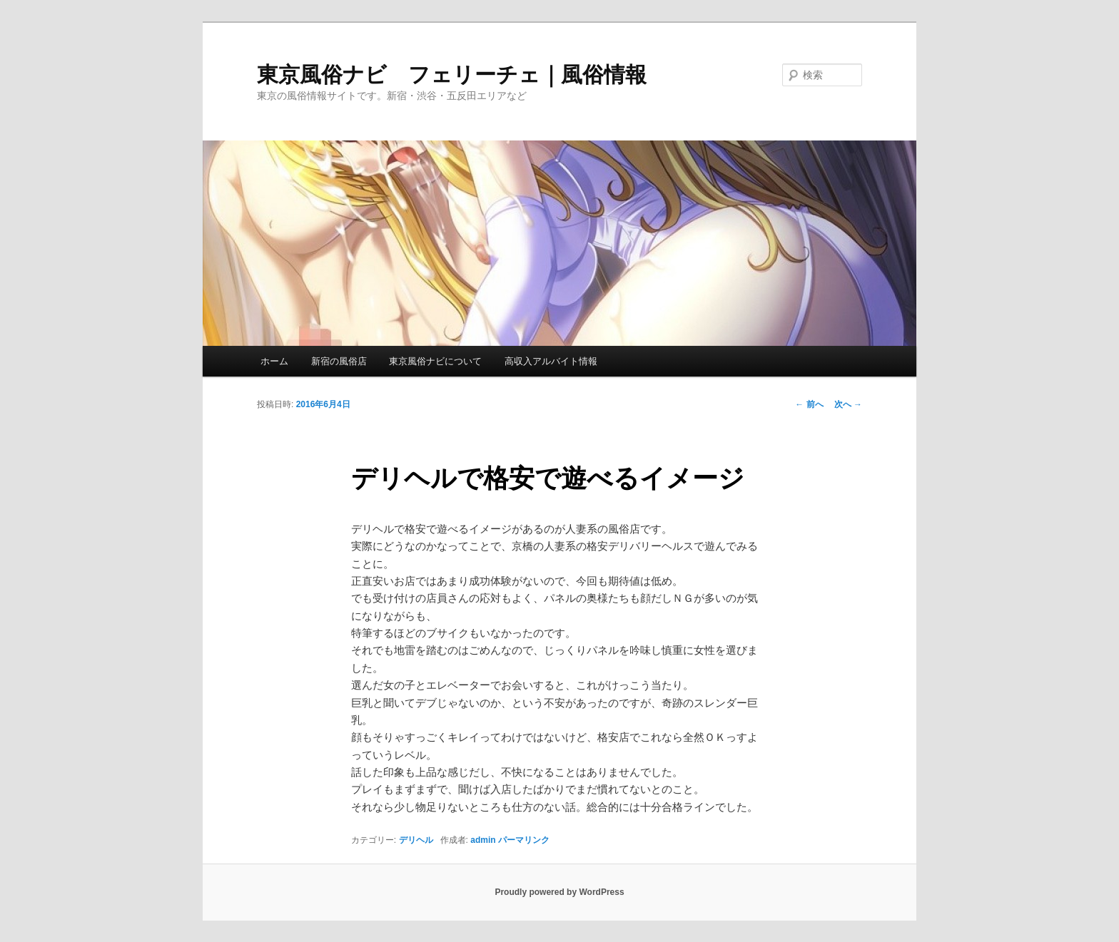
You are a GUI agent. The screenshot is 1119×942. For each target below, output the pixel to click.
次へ (848, 404)
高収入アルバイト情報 (551, 361)
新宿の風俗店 (339, 361)
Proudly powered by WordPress (559, 892)
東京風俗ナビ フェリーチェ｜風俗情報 (452, 74)
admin (482, 840)
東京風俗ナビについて (435, 361)
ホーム (274, 361)
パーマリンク (524, 840)
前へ (809, 404)
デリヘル (416, 840)
